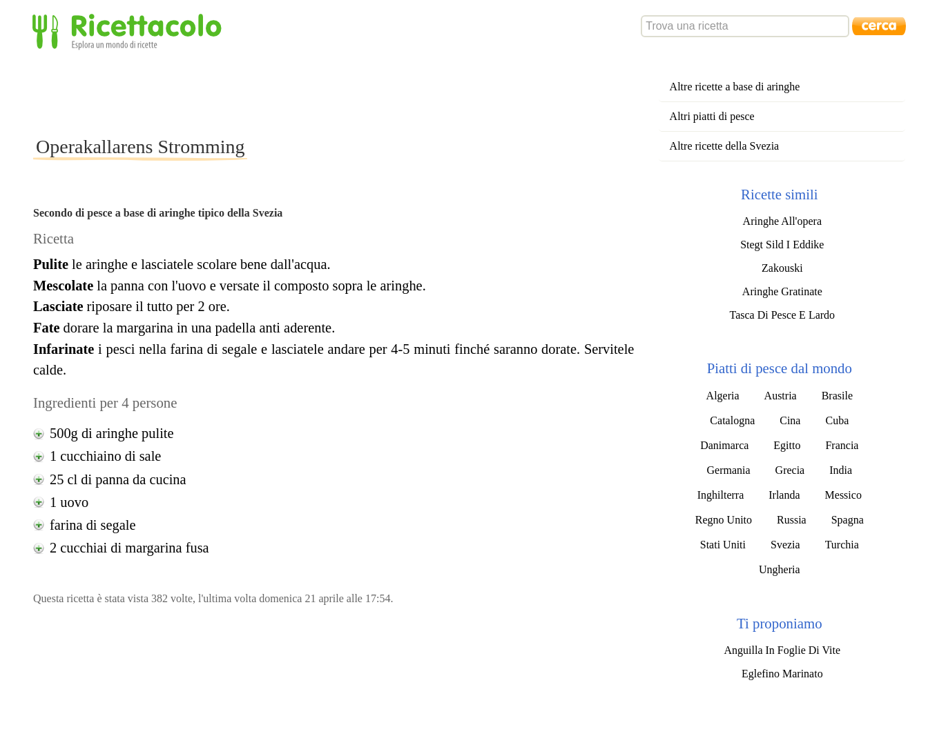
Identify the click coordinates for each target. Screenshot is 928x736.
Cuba (837, 420)
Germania (729, 470)
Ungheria (779, 569)
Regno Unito (723, 520)
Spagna (847, 520)
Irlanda (784, 495)
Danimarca (724, 445)
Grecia (790, 470)
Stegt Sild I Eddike (782, 244)
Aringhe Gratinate (782, 291)
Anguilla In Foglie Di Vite (782, 650)
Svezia (785, 544)
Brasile (837, 395)
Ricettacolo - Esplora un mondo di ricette (129, 30)
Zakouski (782, 268)
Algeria (723, 395)
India (840, 470)
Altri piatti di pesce (712, 116)
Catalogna (732, 420)
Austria (780, 395)
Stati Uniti (723, 544)
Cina (790, 420)
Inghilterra (720, 495)
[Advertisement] (284, 92)
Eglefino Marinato (782, 673)
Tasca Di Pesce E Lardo (782, 315)
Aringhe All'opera (782, 221)
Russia (791, 520)
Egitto (786, 445)
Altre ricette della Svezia (725, 146)
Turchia (842, 544)
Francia (841, 445)
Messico (843, 495)
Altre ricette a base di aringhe (735, 86)
